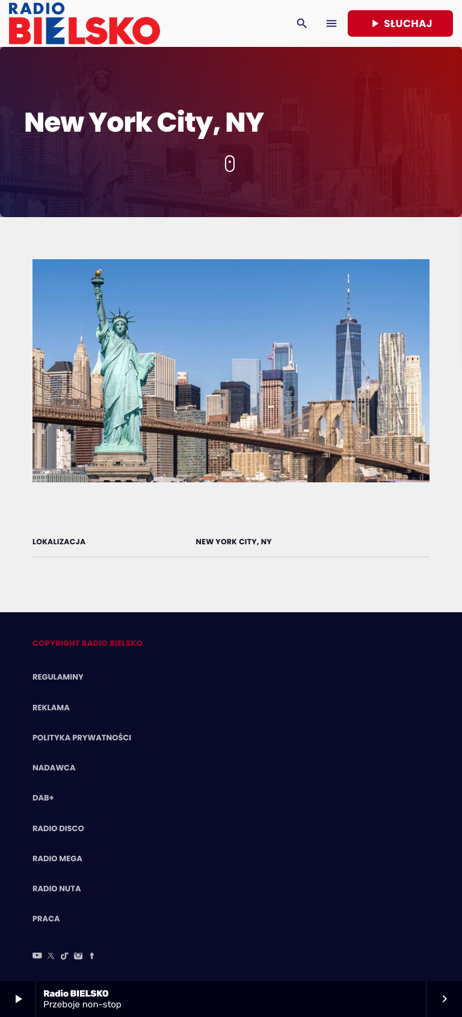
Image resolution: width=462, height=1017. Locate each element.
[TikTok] (65, 957)
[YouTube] (37, 957)
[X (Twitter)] (51, 957)
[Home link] (84, 23)
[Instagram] (78, 957)
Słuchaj (400, 23)
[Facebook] (92, 957)
